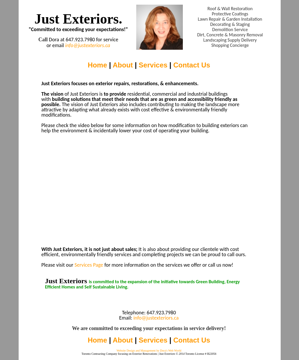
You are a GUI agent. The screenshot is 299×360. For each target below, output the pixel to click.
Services (153, 65)
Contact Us (191, 65)
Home (97, 65)
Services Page (89, 265)
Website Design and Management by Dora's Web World (148, 350)
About (123, 65)
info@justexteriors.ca (87, 45)
